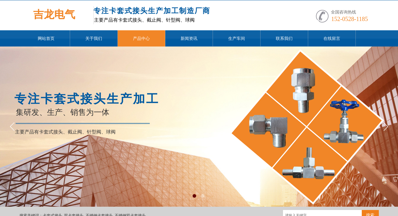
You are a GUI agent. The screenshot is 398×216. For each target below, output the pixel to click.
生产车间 (236, 38)
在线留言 (331, 38)
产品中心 (141, 38)
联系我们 (284, 38)
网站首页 (46, 38)
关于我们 (93, 38)
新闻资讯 (189, 38)
